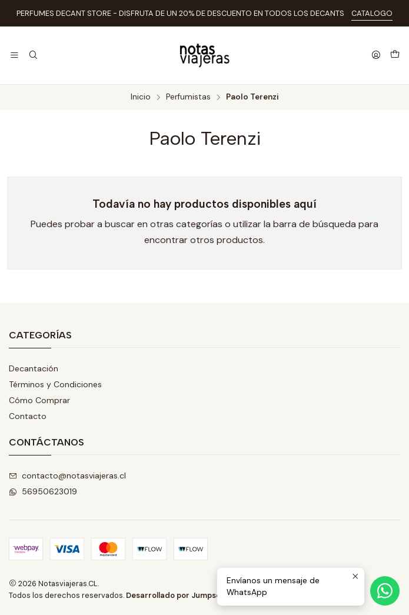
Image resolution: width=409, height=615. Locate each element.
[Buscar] (32, 55)
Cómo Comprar (39, 400)
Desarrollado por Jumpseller (179, 595)
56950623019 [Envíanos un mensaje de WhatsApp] (43, 491)
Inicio (141, 97)
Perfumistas (188, 97)
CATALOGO (372, 13)
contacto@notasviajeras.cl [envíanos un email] (67, 475)
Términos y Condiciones (55, 384)
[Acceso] (376, 55)
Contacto (27, 416)
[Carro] (395, 55)
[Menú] (14, 55)
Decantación (33, 368)
